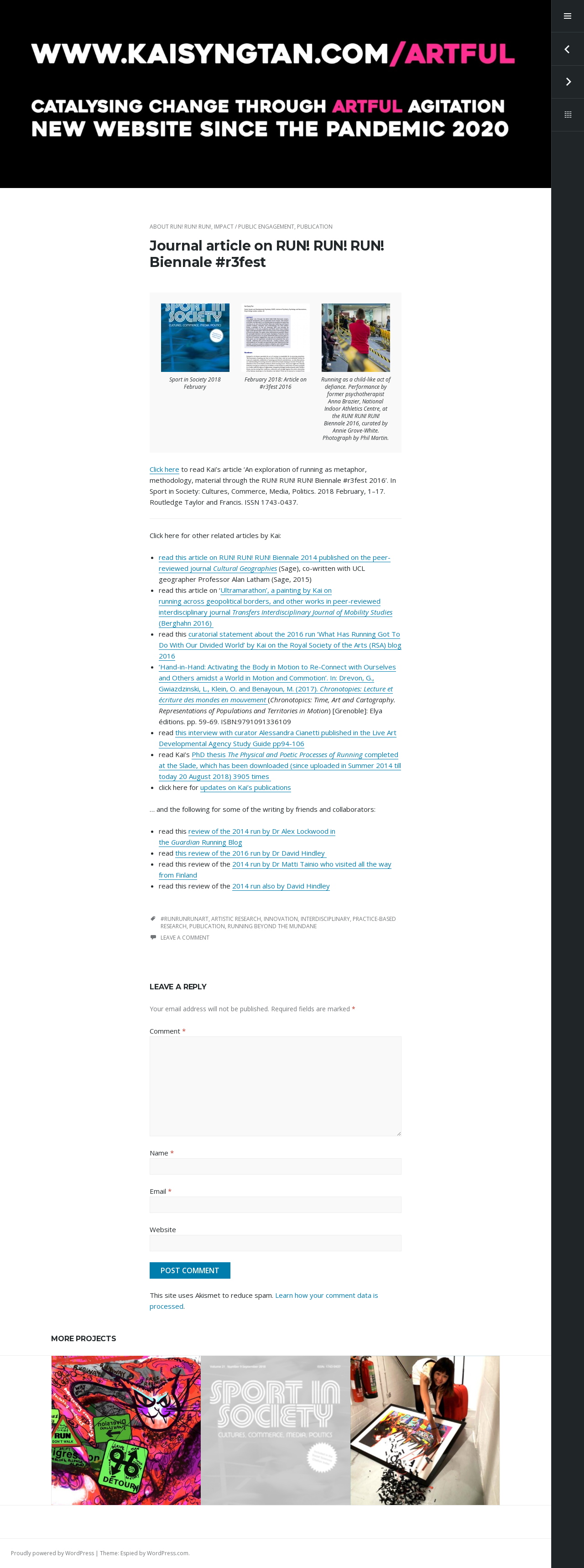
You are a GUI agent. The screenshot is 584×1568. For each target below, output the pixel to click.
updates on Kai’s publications (245, 787)
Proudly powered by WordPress (52, 1553)
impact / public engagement (254, 226)
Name (162, 1152)
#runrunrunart (185, 919)
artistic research (236, 919)
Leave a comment (185, 937)
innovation (281, 919)
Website (163, 1229)
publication (315, 226)
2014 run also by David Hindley (281, 885)
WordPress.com (167, 1553)
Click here (164, 469)
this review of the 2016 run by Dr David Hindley (251, 852)
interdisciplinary (325, 919)
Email (161, 1191)
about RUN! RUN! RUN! (180, 226)
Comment (168, 1030)
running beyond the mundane (272, 926)
